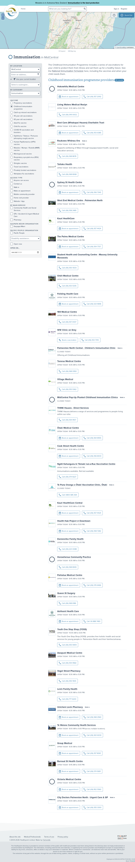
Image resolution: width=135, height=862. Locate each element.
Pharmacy (15, 220)
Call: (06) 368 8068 (68, 174)
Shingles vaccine (18, 163)
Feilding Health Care (67, 293)
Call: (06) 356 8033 (92, 456)
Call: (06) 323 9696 (92, 304)
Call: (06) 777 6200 (67, 699)
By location (16, 66)
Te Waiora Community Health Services (76, 725)
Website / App (17, 201)
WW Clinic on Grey (66, 330)
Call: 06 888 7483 (92, 621)
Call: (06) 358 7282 (92, 531)
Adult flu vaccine (18, 123)
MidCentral (51, 57)
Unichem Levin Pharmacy (70, 707)
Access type (16, 178)
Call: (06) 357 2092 (92, 97)
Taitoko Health (64, 164)
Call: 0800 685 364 (68, 495)
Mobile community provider (22, 194)
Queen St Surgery (66, 593)
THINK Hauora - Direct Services (73, 408)
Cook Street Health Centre (70, 446)
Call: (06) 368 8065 (68, 567)
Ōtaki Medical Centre (68, 427)
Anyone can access (19, 180)
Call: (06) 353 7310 (90, 340)
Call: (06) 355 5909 (68, 645)
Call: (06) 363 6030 (92, 735)
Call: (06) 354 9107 (67, 420)
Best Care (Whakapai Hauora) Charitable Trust (80, 122)
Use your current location (26, 79)
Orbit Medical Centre (68, 275)
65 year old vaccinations (21, 119)
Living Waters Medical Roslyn (72, 104)
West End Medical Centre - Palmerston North (80, 200)
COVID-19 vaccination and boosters (22, 131)
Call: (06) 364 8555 (92, 438)
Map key (73, 51)
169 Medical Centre (67, 311)
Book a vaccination (67, 340)
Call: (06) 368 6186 (67, 603)
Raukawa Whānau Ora (68, 140)
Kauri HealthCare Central (69, 502)
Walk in (14, 187)
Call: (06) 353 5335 (67, 286)
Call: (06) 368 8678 (67, 156)
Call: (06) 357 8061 (92, 753)
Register (124, 9)
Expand (62, 51)
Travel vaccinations (19, 167)
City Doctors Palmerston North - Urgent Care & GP (82, 797)
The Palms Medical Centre (70, 236)
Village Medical (65, 379)
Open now (16, 244)
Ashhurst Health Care (68, 611)
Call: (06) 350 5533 (68, 268)
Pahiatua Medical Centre (69, 575)
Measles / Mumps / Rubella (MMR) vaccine (25, 149)
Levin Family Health (67, 689)
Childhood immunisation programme (21, 107)
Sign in (116, 9)
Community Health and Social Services (23, 209)
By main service (18, 205)
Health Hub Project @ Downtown (73, 521)
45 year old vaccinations (21, 116)
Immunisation (74, 3)
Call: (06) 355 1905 (67, 681)
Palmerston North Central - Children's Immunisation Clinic (86, 348)
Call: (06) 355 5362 (67, 389)
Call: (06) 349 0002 (68, 115)
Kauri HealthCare (66, 218)
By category (16, 90)
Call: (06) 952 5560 (92, 789)
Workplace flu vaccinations (22, 174)
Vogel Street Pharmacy (68, 671)
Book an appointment (68, 96)
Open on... (15, 248)
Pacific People (17, 233)
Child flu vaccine (18, 126)
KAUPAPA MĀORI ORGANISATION (24, 224)
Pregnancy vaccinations (21, 103)
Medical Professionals (32, 837)
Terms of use (49, 837)
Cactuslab (46, 840)
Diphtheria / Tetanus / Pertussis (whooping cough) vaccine (24, 137)
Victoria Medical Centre (69, 779)
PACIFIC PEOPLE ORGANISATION (24, 230)
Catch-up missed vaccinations (23, 112)
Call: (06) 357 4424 (92, 228)
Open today (62, 90)
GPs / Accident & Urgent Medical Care (24, 215)
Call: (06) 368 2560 (92, 717)
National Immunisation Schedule (67, 71)
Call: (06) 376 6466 (92, 585)
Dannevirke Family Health (70, 539)
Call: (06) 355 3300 (92, 807)
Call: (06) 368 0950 (68, 371)
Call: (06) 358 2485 (67, 210)
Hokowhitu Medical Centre (70, 86)
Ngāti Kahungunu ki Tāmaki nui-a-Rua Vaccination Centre (86, 464)
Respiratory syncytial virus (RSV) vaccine (24, 158)
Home (23, 9)
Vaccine (14, 100)
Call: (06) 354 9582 (67, 663)
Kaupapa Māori (17, 226)
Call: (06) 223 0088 (68, 549)
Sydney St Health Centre (69, 182)
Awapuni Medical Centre (69, 652)
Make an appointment (20, 191)
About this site (15, 837)
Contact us (16, 184)
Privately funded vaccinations (23, 170)
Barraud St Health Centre (70, 761)
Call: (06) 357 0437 (67, 322)
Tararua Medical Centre (69, 361)
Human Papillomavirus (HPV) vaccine (22, 143)
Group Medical (64, 743)
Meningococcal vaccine (21, 154)
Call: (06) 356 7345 (92, 192)
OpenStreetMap (121, 48)
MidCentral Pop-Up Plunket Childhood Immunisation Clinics (87, 397)
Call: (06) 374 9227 (67, 477)
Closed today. (64, 352)
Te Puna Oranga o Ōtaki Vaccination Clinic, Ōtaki (82, 484)
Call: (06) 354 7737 (92, 247)
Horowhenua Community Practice (74, 557)
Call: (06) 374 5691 (92, 771)
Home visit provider (19, 198)
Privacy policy (63, 837)
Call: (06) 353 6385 (92, 133)
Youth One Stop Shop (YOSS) (72, 629)
